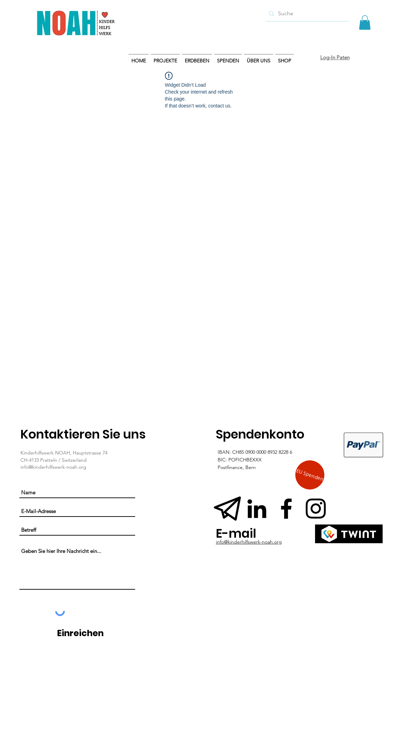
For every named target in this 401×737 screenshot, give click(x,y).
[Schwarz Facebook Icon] (286, 508)
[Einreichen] (80, 633)
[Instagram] (315, 508)
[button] (365, 22)
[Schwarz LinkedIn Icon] (256, 508)
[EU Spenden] (309, 475)
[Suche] (306, 13)
